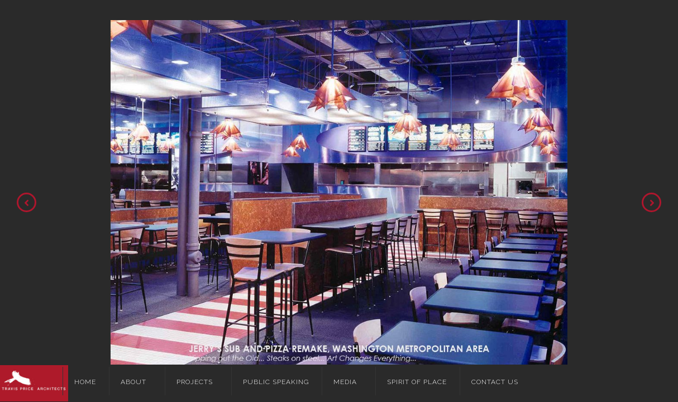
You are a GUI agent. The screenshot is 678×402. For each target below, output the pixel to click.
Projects (194, 382)
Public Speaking (276, 382)
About (133, 382)
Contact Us (494, 382)
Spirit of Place (417, 382)
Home (85, 382)
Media (345, 382)
